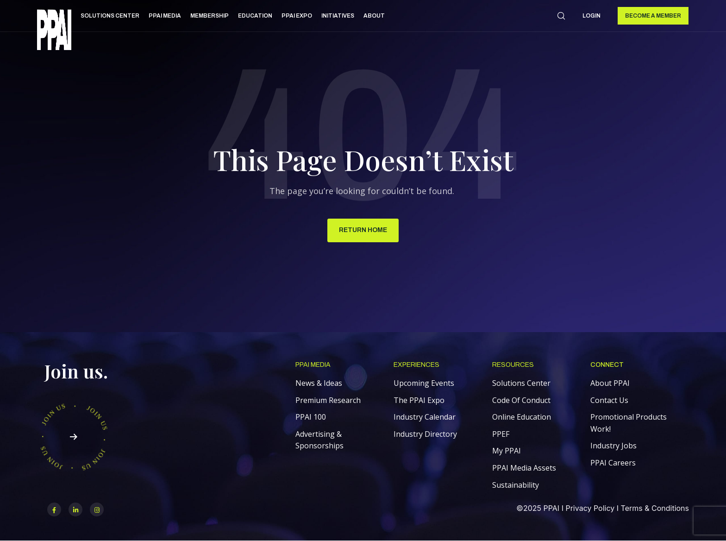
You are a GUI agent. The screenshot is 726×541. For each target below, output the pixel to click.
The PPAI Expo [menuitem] (419, 400)
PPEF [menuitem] (500, 434)
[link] (54, 31)
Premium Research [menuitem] (328, 400)
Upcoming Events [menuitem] (424, 383)
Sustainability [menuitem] (515, 485)
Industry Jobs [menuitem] (613, 445)
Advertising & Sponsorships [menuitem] (319, 440)
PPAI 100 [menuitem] (310, 417)
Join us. (76, 371)
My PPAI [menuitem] (506, 451)
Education (255, 16)
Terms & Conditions (655, 508)
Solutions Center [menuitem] (521, 383)
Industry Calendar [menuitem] (425, 417)
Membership (209, 16)
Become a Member (653, 16)
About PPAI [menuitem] (610, 383)
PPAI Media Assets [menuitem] (524, 468)
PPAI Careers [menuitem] (613, 463)
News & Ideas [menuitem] (318, 383)
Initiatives (337, 16)
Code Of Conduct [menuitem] (521, 400)
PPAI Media (165, 16)
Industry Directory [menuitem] (425, 434)
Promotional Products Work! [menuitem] (628, 423)
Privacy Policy (589, 508)
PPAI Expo (297, 16)
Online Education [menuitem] (521, 417)
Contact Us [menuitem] (609, 400)
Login (591, 16)
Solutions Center (110, 16)
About (374, 16)
